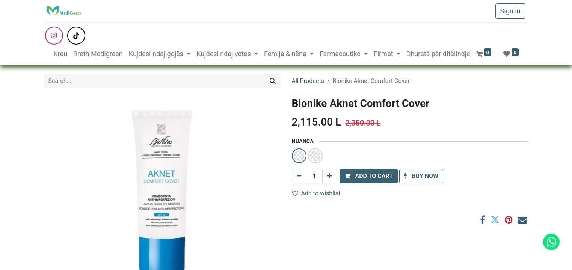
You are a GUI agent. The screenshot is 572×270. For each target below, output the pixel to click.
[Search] (273, 81)
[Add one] (329, 176)
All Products (308, 80)
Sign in (510, 11)
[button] (369, 176)
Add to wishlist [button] (316, 193)
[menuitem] (60, 54)
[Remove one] (299, 176)
